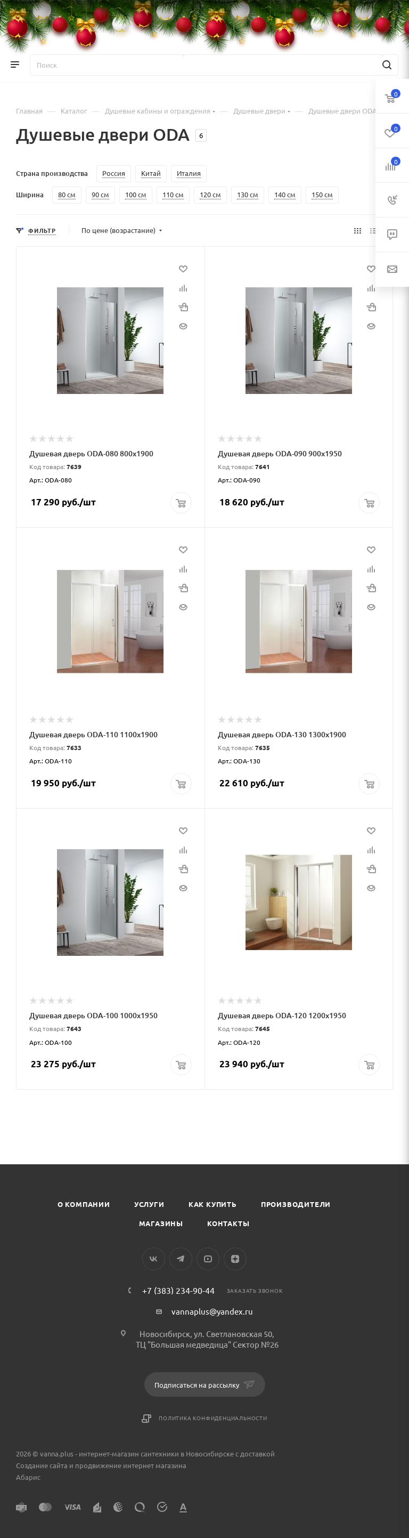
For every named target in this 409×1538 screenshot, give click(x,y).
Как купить (213, 1203)
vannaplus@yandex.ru (212, 1311)
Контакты (228, 1222)
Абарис (28, 1476)
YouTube (208, 1258)
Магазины (161, 1222)
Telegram (180, 1258)
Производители (296, 1203)
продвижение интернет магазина (130, 1464)
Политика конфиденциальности (213, 1417)
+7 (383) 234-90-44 (178, 1289)
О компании (84, 1203)
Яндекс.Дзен (235, 1258)
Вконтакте (153, 1258)
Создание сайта (42, 1464)
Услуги (149, 1203)
